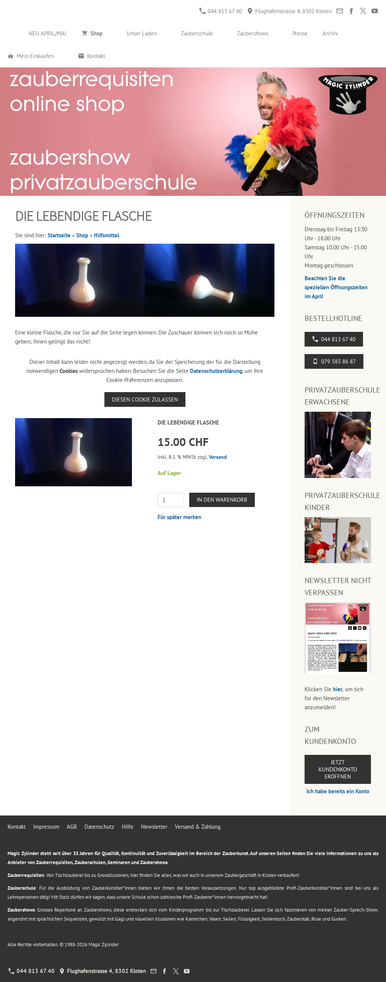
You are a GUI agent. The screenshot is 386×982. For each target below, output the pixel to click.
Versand (218, 457)
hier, (338, 689)
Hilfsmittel (106, 235)
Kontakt (17, 826)
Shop (82, 235)
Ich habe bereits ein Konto (337, 791)
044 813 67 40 (220, 11)
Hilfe (127, 826)
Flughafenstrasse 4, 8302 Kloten (289, 11)
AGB (72, 826)
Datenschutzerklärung (216, 370)
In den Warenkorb (222, 499)
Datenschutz (99, 826)
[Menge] (171, 500)
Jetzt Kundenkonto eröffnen (338, 769)
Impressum (46, 826)
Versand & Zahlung (198, 826)
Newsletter (154, 826)
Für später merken (179, 517)
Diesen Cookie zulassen (145, 399)
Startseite (58, 235)
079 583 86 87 (334, 361)
